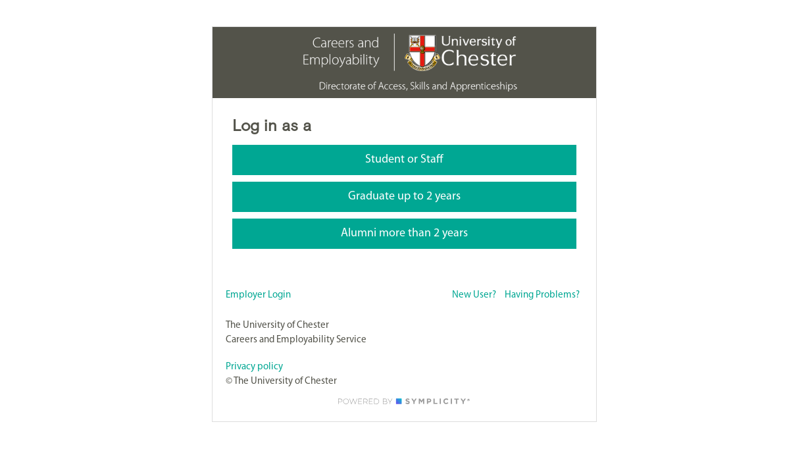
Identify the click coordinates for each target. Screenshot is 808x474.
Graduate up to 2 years (404, 196)
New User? (474, 295)
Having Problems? (542, 295)
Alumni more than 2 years (404, 233)
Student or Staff (404, 159)
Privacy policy (254, 367)
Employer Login (258, 295)
